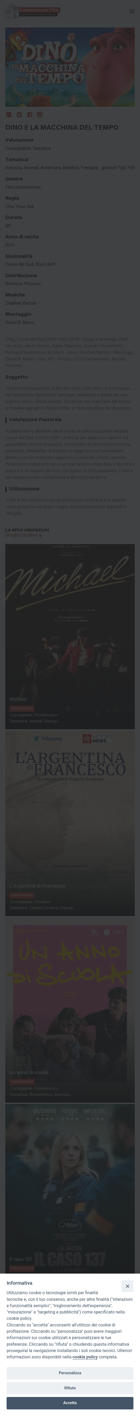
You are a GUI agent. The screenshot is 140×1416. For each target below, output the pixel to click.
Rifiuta (70, 1388)
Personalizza (70, 1373)
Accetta (70, 1402)
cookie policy (85, 1356)
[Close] (127, 1286)
